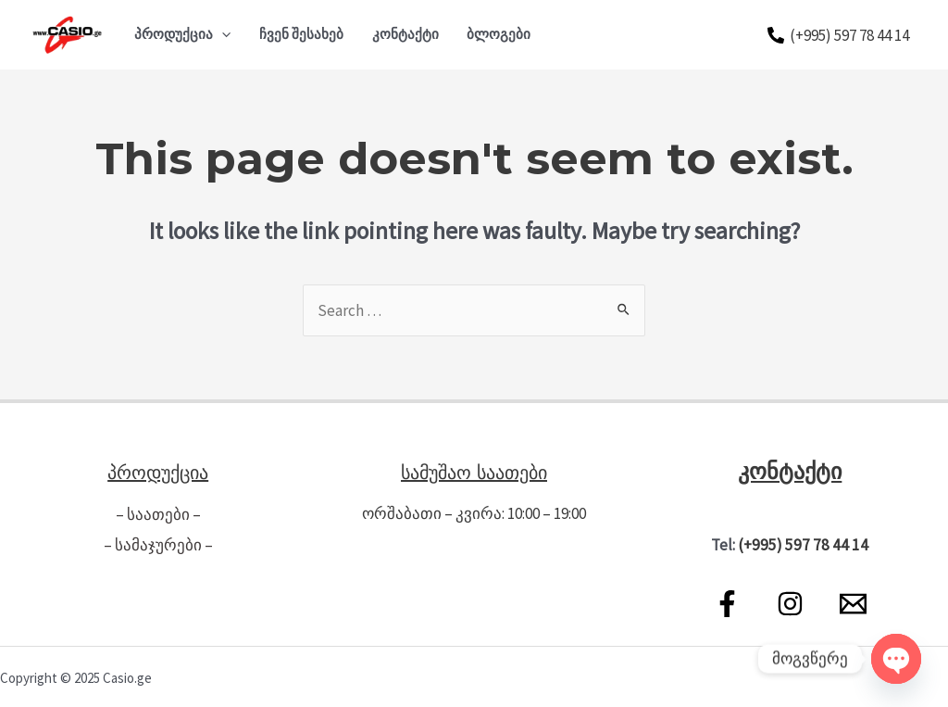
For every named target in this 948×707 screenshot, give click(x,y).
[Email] (853, 601)
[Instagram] (790, 601)
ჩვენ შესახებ (301, 34)
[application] (222, 34)
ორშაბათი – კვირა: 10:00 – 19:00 (474, 513)
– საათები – (158, 513)
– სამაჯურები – (158, 543)
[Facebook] (727, 601)
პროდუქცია (182, 34)
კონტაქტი (405, 34)
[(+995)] (838, 35)
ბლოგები (498, 34)
